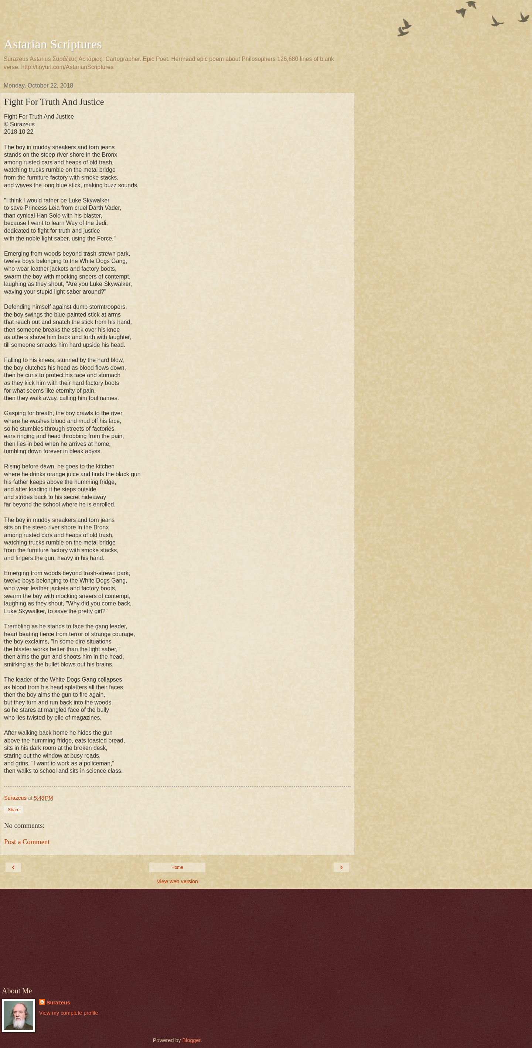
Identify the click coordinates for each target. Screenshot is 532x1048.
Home (177, 867)
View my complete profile (68, 1013)
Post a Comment (27, 842)
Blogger (192, 1040)
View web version (177, 881)
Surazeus (58, 1003)
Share (14, 809)
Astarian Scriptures (53, 44)
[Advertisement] (177, 20)
